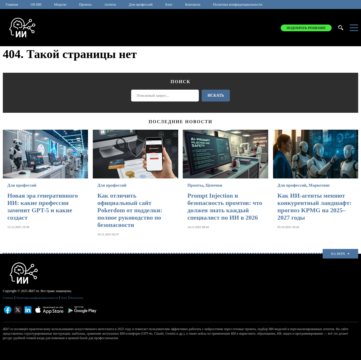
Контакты (193, 4)
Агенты (110, 4)
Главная (12, 4)
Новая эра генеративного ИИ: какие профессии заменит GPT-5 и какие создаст (42, 206)
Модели (60, 4)
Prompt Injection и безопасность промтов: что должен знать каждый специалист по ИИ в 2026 (224, 206)
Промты (85, 4)
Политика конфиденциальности (237, 4)
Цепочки (213, 185)
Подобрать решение (306, 28)
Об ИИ (36, 4)
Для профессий (141, 4)
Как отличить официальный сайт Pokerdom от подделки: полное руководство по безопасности (129, 210)
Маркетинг (319, 185)
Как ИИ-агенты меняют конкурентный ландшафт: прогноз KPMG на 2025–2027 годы (315, 206)
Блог (169, 4)
